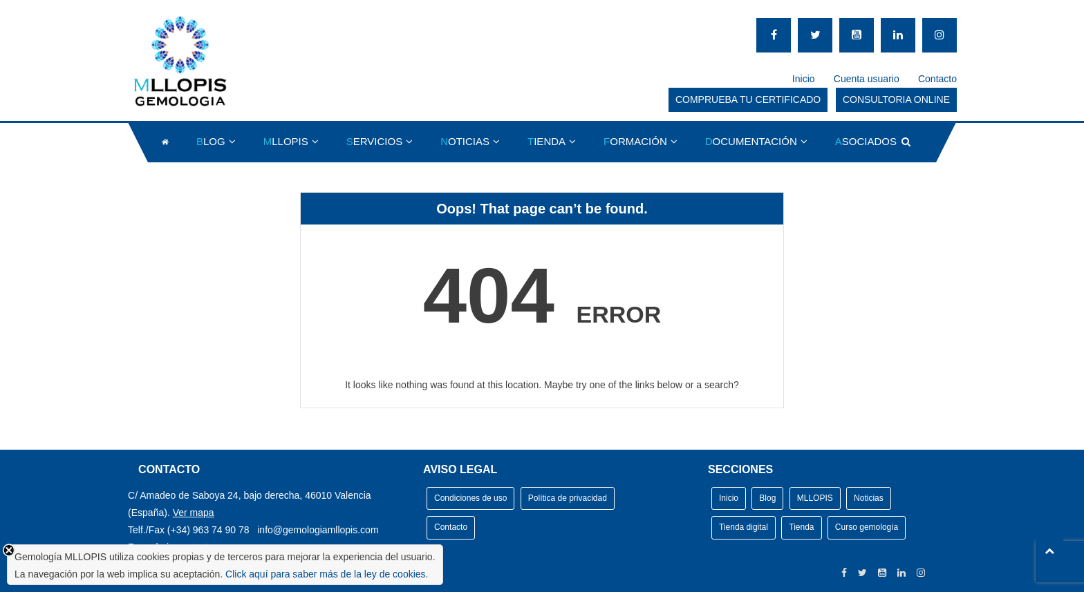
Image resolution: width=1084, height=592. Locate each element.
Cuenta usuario (866, 78)
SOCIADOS (866, 141)
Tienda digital (743, 527)
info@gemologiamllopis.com (317, 529)
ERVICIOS (374, 141)
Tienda (801, 527)
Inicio (803, 78)
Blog (767, 498)
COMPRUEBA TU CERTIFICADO (748, 99)
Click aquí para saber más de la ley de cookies (325, 574)
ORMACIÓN (635, 141)
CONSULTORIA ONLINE (896, 99)
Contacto (937, 78)
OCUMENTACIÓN (751, 141)
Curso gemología (866, 527)
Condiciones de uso (470, 498)
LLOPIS (285, 141)
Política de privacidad (567, 498)
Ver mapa (193, 512)
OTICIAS (464, 141)
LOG (210, 141)
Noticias (869, 498)
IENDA (546, 141)
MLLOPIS (815, 498)
